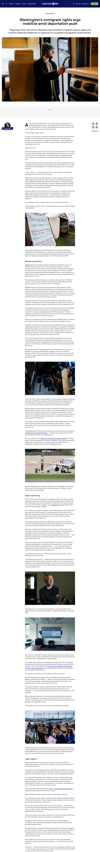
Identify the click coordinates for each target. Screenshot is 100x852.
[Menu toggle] (3, 4)
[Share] (93, 124)
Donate (94, 3)
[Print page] (96, 127)
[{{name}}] (7, 126)
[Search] (74, 4)
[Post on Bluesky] (96, 124)
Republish (95, 131)
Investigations (50, 13)
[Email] (93, 127)
